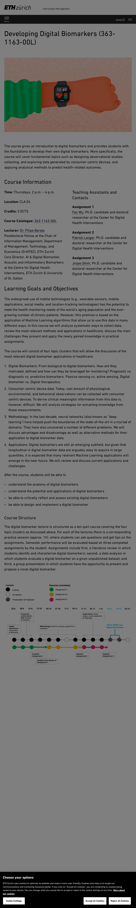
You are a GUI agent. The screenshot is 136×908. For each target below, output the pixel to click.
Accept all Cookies (95, 900)
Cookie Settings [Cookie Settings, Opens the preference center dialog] (14, 900)
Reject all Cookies (120, 900)
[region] (68, 890)
